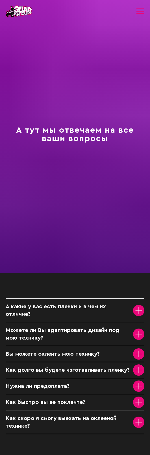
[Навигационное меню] (140, 11)
